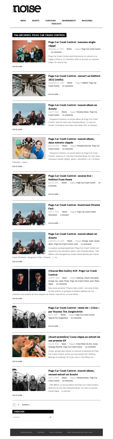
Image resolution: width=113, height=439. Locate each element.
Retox (97, 281)
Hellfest (85, 83)
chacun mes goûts (91, 278)
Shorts (35, 21)
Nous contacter (55, 432)
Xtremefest (52, 215)
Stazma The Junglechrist (58, 318)
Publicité (40, 432)
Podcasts (57, 24)
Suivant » (26, 405)
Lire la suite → (18, 66)
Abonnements (69, 21)
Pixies (66, 281)
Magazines (87, 21)
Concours (50, 21)
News (23, 21)
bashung (80, 278)
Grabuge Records (55, 347)
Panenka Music (83, 378)
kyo (56, 281)
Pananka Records (84, 146)
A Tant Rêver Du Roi (84, 344)
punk (76, 244)
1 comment (64, 215)
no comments (56, 52)
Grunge (85, 241)
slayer (50, 284)
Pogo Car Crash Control (91, 49)
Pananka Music (83, 112)
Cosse (95, 344)
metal (91, 241)
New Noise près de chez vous (80, 432)
